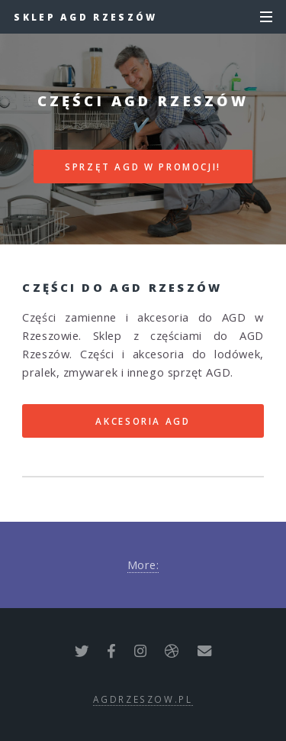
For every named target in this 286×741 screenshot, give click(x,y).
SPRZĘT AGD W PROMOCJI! (143, 166)
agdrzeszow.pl (142, 699)
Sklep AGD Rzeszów (85, 17)
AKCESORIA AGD (142, 421)
